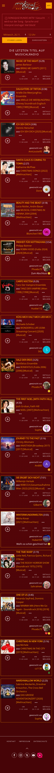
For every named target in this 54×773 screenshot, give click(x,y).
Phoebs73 (37, 269)
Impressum (24, 741)
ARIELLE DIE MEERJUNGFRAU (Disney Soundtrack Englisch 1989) (33, 103)
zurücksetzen (39, 40)
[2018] (46, 609)
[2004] (33, 213)
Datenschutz (40, 741)
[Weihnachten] (23, 174)
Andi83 (38, 465)
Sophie (38, 429)
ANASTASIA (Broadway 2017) (35, 445)
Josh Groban (22, 406)
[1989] (25, 107)
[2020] (40, 331)
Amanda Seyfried (25, 598)
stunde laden (14, 40)
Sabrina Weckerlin (25, 684)
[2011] (43, 68)
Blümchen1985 (34, 233)
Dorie (39, 190)
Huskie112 (36, 308)
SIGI (40, 351)
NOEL (23, 409)
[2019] (19, 652)
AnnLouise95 (35, 151)
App (49, 5)
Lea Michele (22, 644)
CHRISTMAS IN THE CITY (32, 648)
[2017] (19, 449)
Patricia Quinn (34, 555)
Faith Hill (34, 406)
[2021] (19, 522)
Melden (47, 79)
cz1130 (38, 668)
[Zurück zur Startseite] (27, 5)
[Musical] (20, 71)
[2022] (44, 170)
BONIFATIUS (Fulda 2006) (33, 367)
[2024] (19, 252)
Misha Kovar (22, 518)
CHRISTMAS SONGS (30, 170)
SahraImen (36, 586)
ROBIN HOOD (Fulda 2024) (33, 249)
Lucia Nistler (22, 206)
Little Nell (21, 555)
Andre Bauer (36, 206)
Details (47, 76)
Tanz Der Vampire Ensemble (31, 284)
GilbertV (37, 504)
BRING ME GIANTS (30, 68)
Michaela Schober (25, 324)
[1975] (39, 566)
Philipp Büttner (24, 245)
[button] (3, 5)
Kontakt (11, 741)
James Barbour (24, 64)
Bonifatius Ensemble (26, 363)
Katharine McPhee (25, 167)
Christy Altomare (25, 442)
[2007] (30, 409)
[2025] (38, 131)
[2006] (19, 370)
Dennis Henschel (25, 127)
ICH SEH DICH (27, 131)
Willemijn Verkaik (25, 481)
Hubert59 (37, 539)
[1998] (25, 292)
